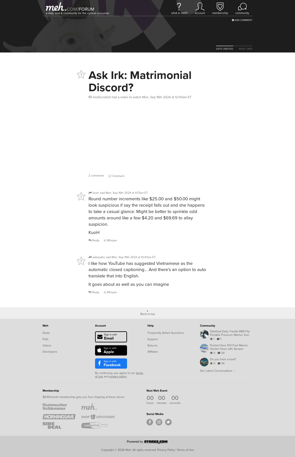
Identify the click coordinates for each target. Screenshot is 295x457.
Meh (45, 326)
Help (151, 326)
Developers (50, 352)
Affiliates (153, 352)
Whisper (110, 240)
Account (100, 326)
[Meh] (56, 6)
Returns (153, 345)
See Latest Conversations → (218, 371)
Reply (93, 240)
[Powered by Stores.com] (147, 442)
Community (207, 326)
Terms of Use (185, 450)
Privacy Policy (166, 450)
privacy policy (117, 376)
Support (153, 339)
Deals (46, 333)
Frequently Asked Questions (166, 333)
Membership (51, 391)
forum (85, 9)
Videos (47, 345)
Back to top (147, 314)
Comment (116, 176)
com (72, 9)
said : (124, 193)
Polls (46, 339)
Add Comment (242, 20)
